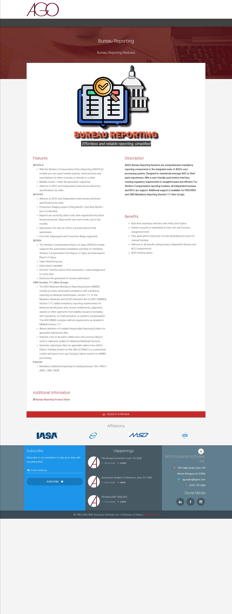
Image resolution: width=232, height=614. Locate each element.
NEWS (123, 482)
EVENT (123, 463)
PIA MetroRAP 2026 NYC (114, 496)
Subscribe (53, 481)
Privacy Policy (151, 514)
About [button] (46, 22)
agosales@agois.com (193, 479)
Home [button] (33, 22)
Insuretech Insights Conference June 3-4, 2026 (127, 477)
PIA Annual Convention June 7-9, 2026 (122, 458)
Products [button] (62, 22)
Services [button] (82, 22)
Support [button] (99, 22)
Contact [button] (127, 22)
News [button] (113, 22)
